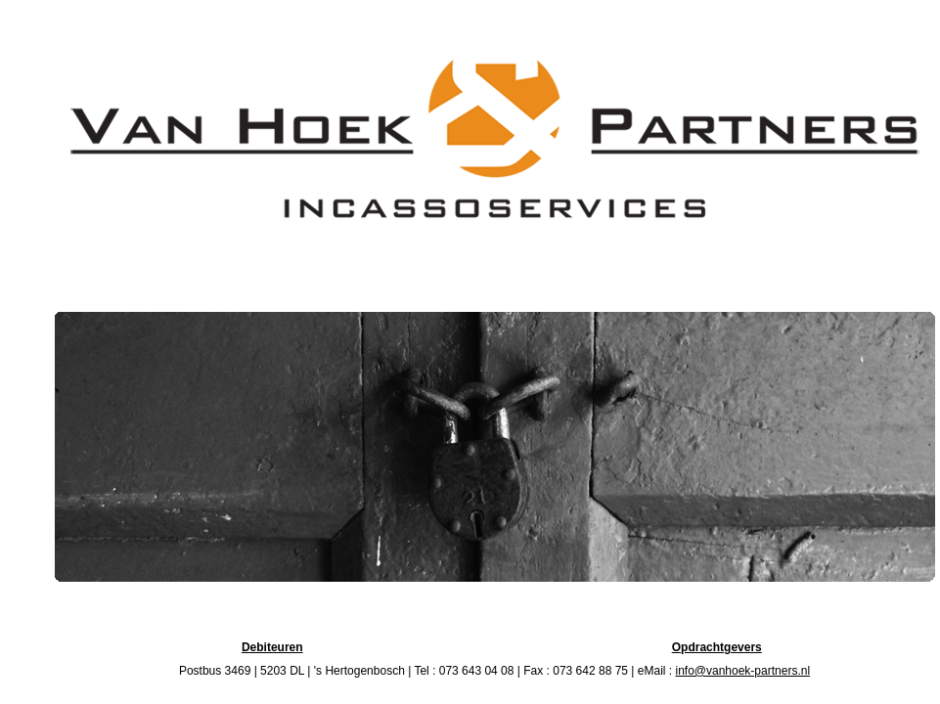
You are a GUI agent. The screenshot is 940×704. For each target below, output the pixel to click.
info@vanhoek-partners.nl (742, 671)
